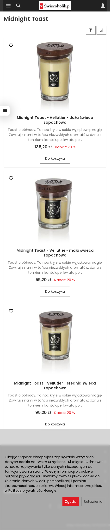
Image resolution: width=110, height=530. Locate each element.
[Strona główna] (55, 5)
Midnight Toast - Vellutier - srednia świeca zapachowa (55, 386)
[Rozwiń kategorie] (8, 5)
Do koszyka (55, 158)
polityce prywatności (22, 476)
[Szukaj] (18, 5)
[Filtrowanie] (91, 30)
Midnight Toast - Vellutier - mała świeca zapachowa (55, 253)
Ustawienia (93, 501)
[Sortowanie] (101, 30)
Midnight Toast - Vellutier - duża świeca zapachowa (55, 120)
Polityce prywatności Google (32, 490)
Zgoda (70, 501)
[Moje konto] (102, 5)
